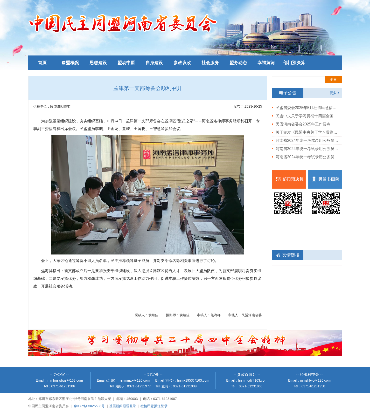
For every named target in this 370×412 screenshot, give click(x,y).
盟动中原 (126, 62)
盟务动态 (238, 62)
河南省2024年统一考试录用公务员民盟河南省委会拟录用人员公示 (307, 140)
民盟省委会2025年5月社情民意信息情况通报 (307, 108)
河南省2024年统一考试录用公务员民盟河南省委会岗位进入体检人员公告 (307, 157)
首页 (42, 62)
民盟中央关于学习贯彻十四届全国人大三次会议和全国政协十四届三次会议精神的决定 (307, 116)
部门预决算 (294, 62)
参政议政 (182, 62)
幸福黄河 (266, 62)
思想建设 (98, 62)
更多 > (334, 93)
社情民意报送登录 (154, 406)
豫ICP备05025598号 (89, 406)
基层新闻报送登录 (122, 406)
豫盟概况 (70, 62)
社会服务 (210, 62)
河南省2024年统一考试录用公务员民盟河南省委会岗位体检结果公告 (307, 149)
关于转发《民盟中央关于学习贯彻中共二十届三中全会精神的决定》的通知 (307, 132)
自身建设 (154, 62)
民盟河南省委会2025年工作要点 (303, 124)
